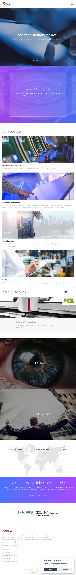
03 (40, 61)
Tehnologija (6, 552)
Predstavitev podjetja (9, 555)
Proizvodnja (6, 549)
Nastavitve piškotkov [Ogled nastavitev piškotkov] (9, 561)
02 (37, 61)
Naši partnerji (6, 558)
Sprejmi (50, 569)
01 (33, 61)
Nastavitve (65, 569)
